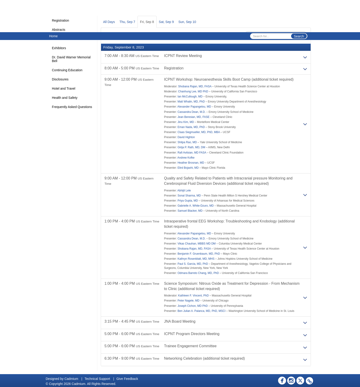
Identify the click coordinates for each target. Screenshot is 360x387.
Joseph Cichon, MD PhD (192, 306)
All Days (109, 22)
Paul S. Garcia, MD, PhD (192, 264)
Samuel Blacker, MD (189, 211)
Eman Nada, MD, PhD (191, 127)
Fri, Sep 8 (147, 22)
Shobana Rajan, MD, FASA (194, 86)
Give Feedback (127, 379)
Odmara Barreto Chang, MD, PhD (198, 273)
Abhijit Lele (184, 190)
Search (299, 36)
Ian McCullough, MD (189, 96)
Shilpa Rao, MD (187, 142)
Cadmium (71, 379)
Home (53, 36)
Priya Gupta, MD (187, 200)
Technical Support (97, 379)
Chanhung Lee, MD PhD (193, 91)
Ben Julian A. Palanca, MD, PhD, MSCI (201, 311)
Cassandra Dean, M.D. (191, 112)
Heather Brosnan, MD (190, 162)
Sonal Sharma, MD (189, 195)
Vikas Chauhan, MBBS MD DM (196, 243)
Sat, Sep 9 (166, 22)
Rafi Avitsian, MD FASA (191, 152)
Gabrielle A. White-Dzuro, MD (195, 206)
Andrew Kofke (186, 157)
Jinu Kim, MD (185, 122)
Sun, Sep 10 (187, 22)
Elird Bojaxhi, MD (188, 167)
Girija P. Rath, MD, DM (191, 147)
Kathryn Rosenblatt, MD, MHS (195, 259)
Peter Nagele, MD (188, 301)
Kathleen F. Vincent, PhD (193, 296)
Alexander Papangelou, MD (194, 106)
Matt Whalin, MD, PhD (191, 101)
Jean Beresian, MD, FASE (193, 117)
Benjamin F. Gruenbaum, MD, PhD (198, 254)
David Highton (186, 137)
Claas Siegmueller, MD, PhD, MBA (198, 132)
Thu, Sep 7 (127, 22)
